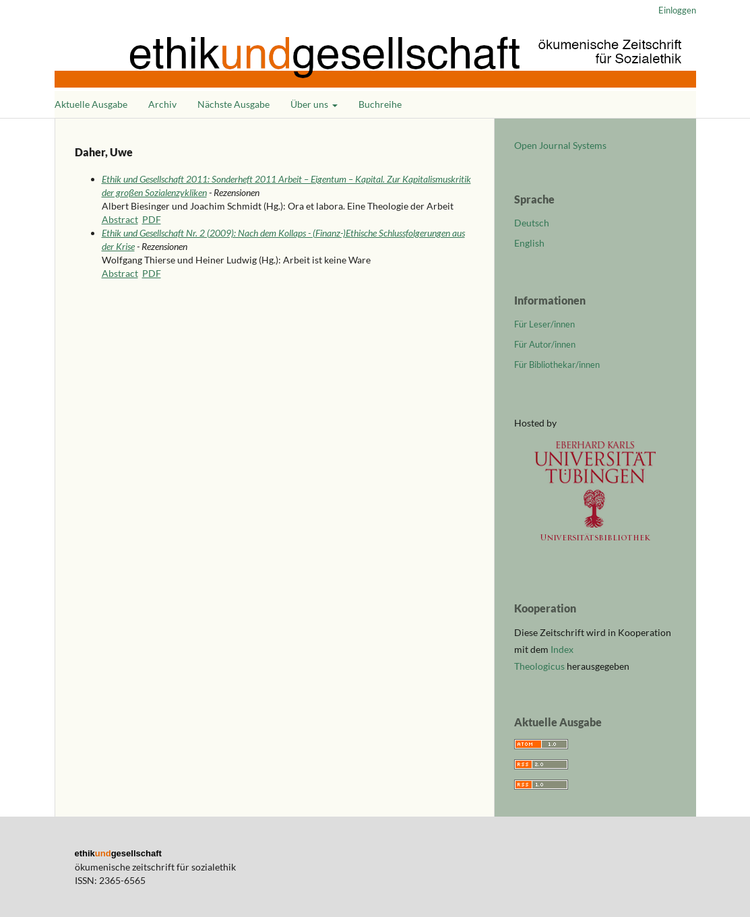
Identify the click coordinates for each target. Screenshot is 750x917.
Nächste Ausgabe (233, 104)
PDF (151, 219)
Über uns (310, 104)
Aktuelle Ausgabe (91, 104)
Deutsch (531, 222)
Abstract (120, 219)
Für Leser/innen (544, 324)
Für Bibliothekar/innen (557, 364)
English (529, 243)
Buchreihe (380, 104)
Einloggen (677, 10)
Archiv (162, 104)
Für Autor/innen (544, 344)
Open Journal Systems (560, 145)
